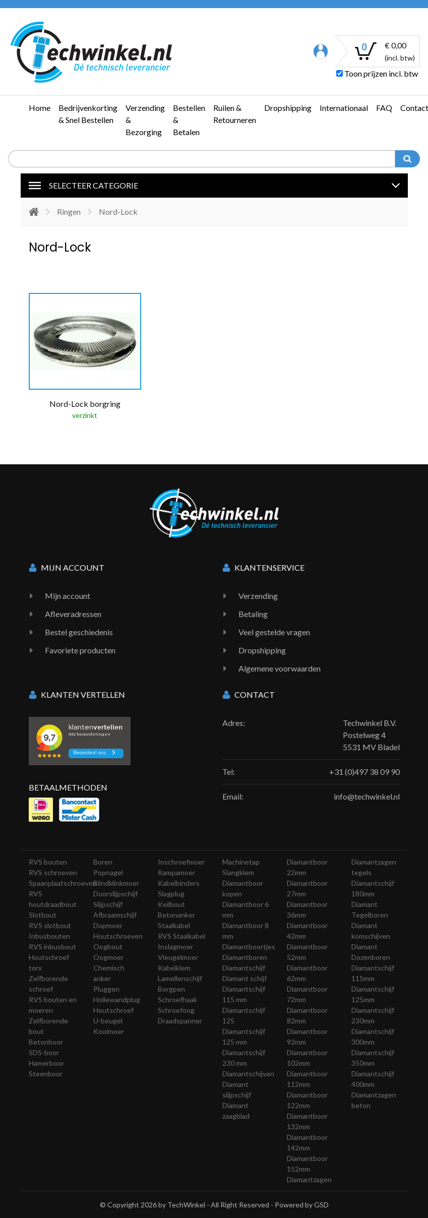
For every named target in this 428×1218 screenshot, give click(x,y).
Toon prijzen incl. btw (377, 73)
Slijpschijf (108, 904)
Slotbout (42, 914)
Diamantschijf (243, 967)
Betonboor (46, 1042)
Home (39, 107)
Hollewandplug (116, 999)
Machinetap (241, 862)
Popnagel (108, 872)
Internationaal (344, 107)
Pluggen (106, 989)
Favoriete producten (80, 650)
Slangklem (238, 872)
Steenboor (46, 1073)
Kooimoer (108, 1031)
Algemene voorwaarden (279, 668)
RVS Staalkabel (181, 936)
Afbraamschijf (115, 914)
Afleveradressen (73, 614)
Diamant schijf (244, 978)
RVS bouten (48, 862)
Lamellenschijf (180, 978)
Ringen (69, 211)
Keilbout (171, 904)
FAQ (384, 107)
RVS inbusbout (52, 946)
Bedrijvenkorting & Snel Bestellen (87, 114)
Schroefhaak (177, 999)
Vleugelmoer (178, 957)
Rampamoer (176, 872)
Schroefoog (176, 1010)
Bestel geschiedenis (79, 632)
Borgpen (171, 989)
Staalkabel (174, 925)
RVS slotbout (50, 925)
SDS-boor (44, 1052)
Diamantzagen (309, 1179)
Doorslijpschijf (115, 893)
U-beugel (108, 1020)
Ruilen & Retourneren (234, 114)
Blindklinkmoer (116, 883)
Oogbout (108, 946)
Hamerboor (46, 1063)
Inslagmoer (175, 946)
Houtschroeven (118, 936)
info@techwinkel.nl (367, 796)
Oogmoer (108, 957)
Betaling (253, 614)
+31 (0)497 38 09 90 (364, 771)
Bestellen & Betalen (189, 120)
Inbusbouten (49, 936)
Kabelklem (174, 967)
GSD (321, 1204)
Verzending (258, 595)
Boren (102, 862)
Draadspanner (180, 1020)
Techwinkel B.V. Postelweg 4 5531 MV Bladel (371, 735)
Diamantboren (244, 957)
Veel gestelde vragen (274, 632)
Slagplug (171, 893)
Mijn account (67, 595)
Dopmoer (108, 925)
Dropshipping (288, 107)
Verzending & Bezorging (145, 120)
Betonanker (176, 914)
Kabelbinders (179, 883)
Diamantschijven (248, 1073)
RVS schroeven (53, 872)
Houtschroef (113, 1010)
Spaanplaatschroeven (63, 883)
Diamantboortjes (248, 946)
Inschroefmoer (181, 862)
